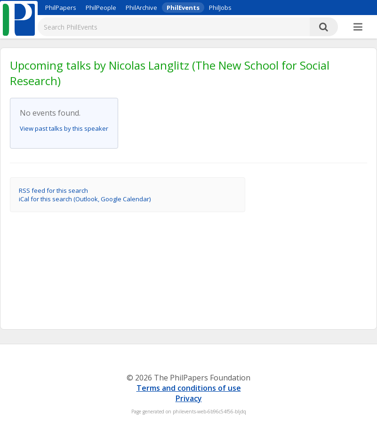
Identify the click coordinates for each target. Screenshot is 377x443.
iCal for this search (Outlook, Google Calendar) (85, 199)
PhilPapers (60, 7)
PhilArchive (141, 7)
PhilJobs (220, 7)
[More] (358, 27)
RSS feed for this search (53, 190)
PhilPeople (101, 7)
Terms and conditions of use (188, 388)
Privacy (189, 398)
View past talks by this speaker (64, 128)
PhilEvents (183, 7)
